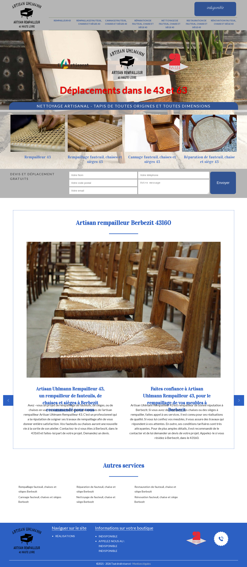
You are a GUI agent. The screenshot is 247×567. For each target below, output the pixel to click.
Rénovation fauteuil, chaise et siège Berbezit (156, 499)
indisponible (108, 546)
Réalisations (65, 536)
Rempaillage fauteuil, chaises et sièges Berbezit (37, 489)
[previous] (8, 400)
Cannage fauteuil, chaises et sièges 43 (116, 22)
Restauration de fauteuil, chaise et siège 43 (196, 24)
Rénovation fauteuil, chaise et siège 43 (223, 22)
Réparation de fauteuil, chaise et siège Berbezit (96, 489)
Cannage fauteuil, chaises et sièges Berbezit (39, 499)
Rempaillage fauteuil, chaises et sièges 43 (89, 22)
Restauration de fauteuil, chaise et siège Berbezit (155, 489)
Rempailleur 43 (62, 20)
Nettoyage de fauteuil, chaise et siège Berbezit (95, 499)
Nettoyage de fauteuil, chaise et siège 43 (169, 24)
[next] (239, 400)
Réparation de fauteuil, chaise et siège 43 (143, 24)
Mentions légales (142, 563)
